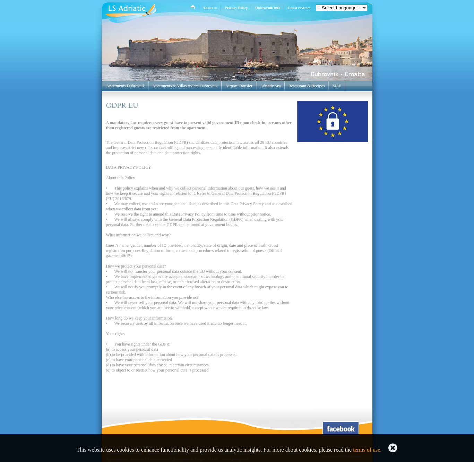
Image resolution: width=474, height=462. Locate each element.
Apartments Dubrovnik (125, 86)
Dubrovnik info (267, 8)
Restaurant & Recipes (306, 86)
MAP (336, 86)
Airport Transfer (238, 86)
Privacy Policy (236, 8)
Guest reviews (299, 8)
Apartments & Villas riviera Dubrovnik (184, 86)
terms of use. (367, 450)
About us (209, 8)
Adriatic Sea (270, 86)
